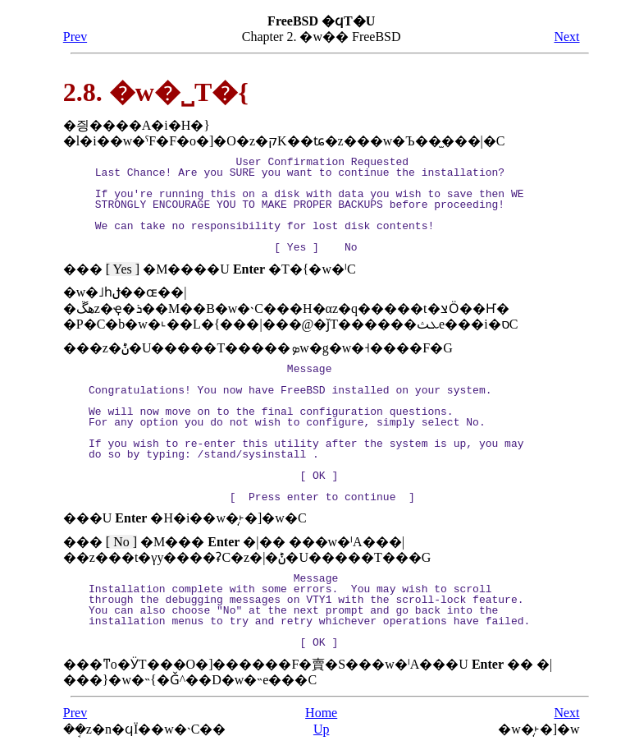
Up (321, 729)
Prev (75, 37)
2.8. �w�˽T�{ (156, 92)
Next (566, 37)
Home (321, 713)
